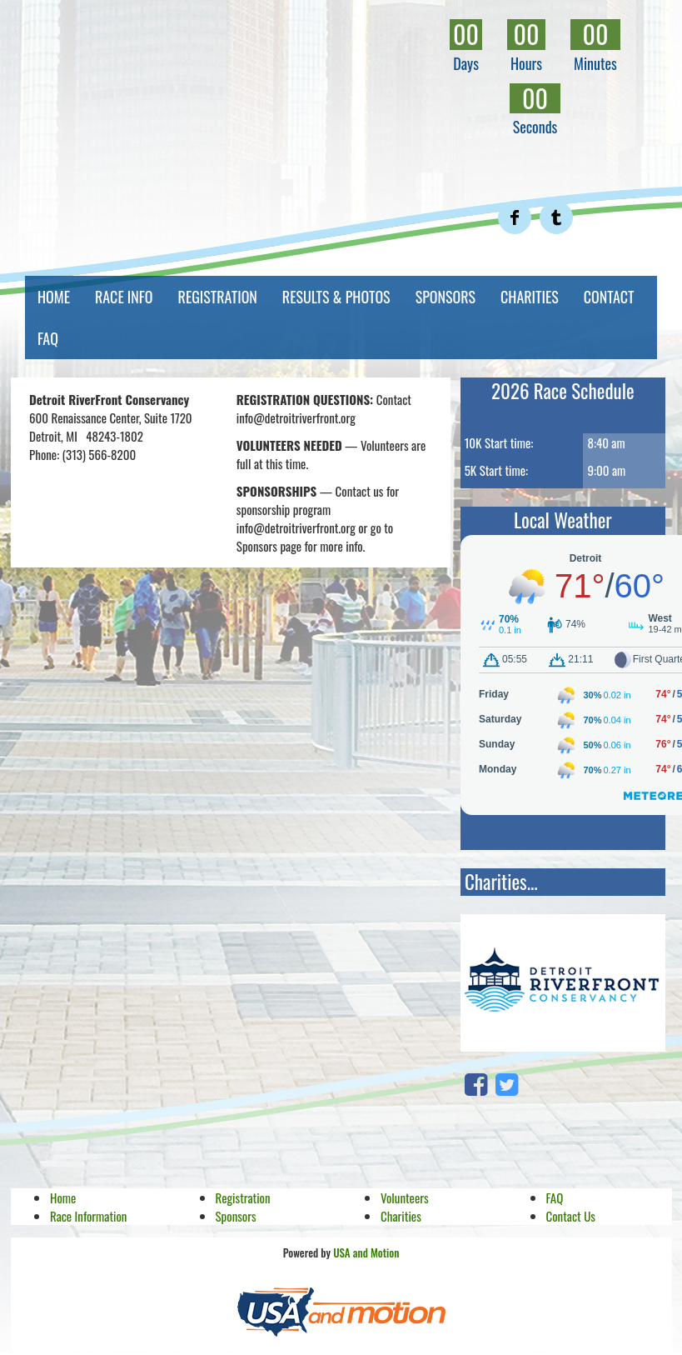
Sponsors (236, 1216)
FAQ (47, 338)
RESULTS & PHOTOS (336, 297)
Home (63, 1197)
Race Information (88, 1216)
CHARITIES (529, 297)
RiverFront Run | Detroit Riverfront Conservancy (259, 99)
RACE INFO (124, 297)
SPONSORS (445, 297)
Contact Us (570, 1216)
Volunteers (405, 1197)
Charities (401, 1216)
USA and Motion (366, 1252)
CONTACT (609, 297)
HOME (53, 297)
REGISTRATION (217, 297)
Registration (243, 1197)
